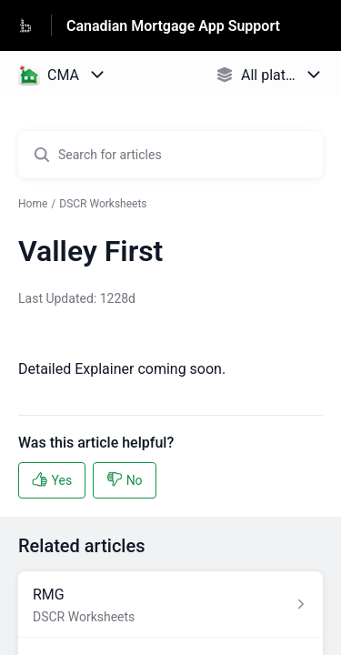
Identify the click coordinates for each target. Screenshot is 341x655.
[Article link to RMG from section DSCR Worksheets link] (170, 604)
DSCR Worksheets (102, 203)
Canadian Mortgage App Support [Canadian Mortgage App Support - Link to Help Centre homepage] (173, 26)
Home (32, 203)
